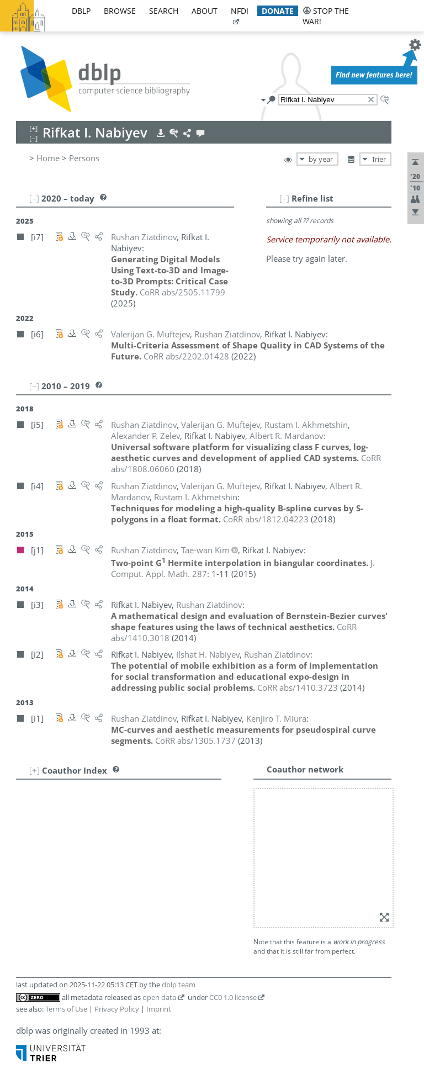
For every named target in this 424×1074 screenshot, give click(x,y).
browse (120, 11)
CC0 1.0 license (233, 997)
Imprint (158, 1009)
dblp (81, 11)
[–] (284, 198)
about (205, 11)
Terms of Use (66, 1009)
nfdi (239, 11)
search (163, 11)
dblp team (178, 985)
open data (159, 997)
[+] (34, 770)
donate (278, 11)
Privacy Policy (116, 1009)
